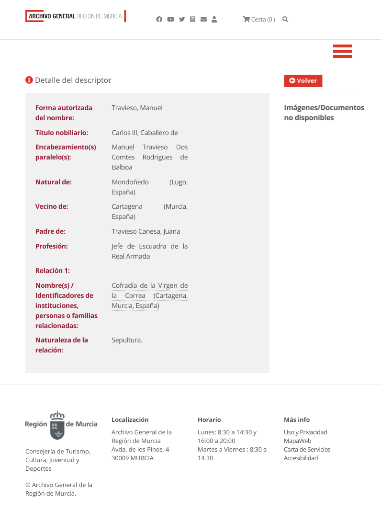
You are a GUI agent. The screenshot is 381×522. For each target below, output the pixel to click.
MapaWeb (297, 440)
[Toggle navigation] (354, 51)
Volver (305, 80)
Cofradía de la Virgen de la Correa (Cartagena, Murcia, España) (150, 295)
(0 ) (259, 19)
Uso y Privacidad (305, 432)
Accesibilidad (301, 458)
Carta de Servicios (307, 449)
